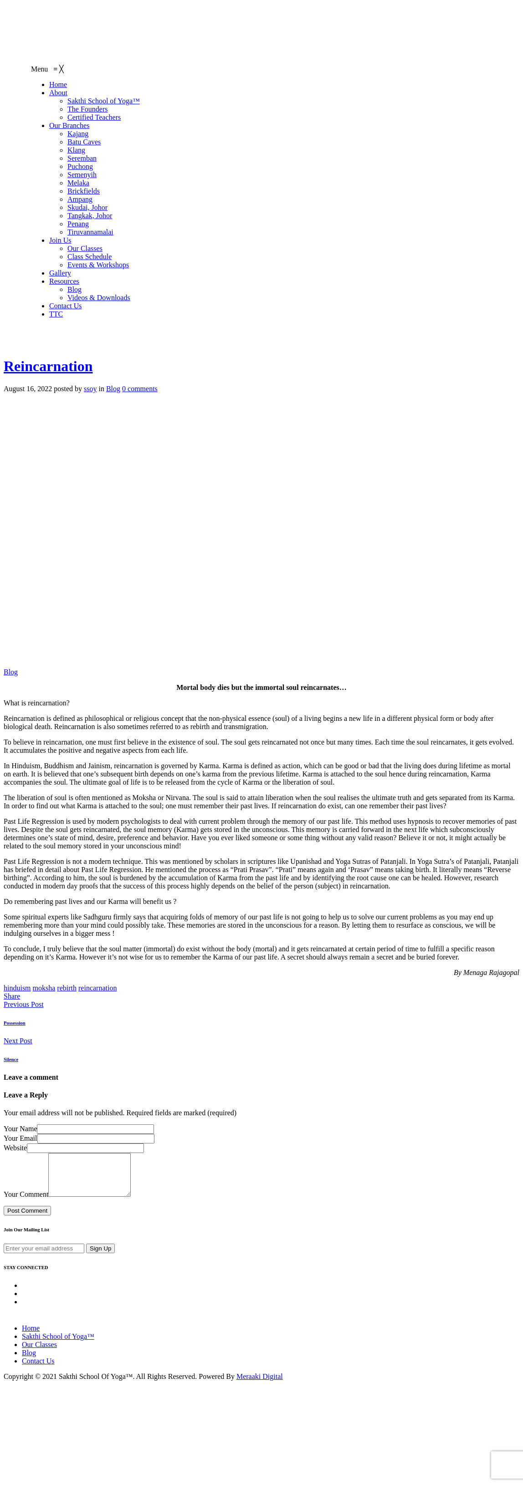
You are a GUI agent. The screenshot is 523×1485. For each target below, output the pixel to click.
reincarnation (97, 988)
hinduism (17, 988)
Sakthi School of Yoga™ (58, 1344)
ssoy (90, 389)
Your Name (20, 1129)
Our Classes (39, 1353)
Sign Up (100, 1256)
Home (31, 1336)
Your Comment (26, 1202)
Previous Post (24, 1004)
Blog (113, 389)
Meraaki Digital (259, 1384)
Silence (11, 1059)
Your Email (20, 1138)
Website (15, 1148)
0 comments (140, 389)
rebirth (67, 988)
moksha (44, 988)
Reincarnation (48, 366)
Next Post (18, 1041)
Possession (15, 1023)
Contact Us (38, 1369)
